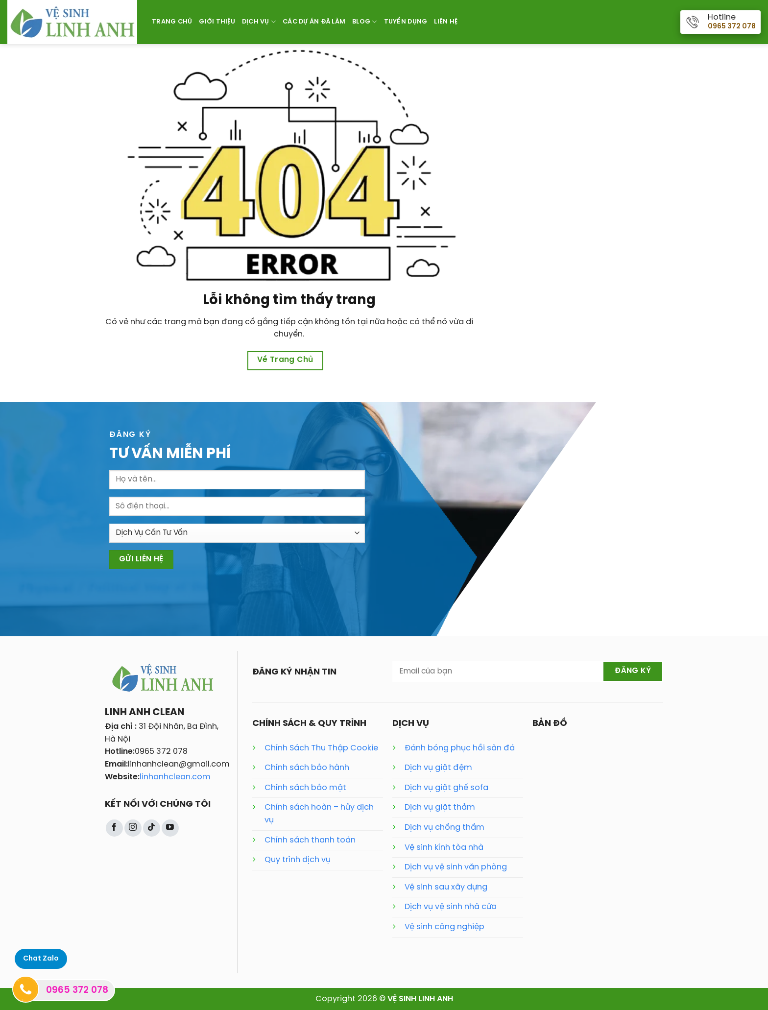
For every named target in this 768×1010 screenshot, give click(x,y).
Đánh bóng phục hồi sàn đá (460, 748)
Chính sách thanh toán (310, 840)
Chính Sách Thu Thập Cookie (321, 748)
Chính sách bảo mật (305, 788)
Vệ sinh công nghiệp (444, 927)
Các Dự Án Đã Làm (314, 22)
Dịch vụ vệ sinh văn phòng (456, 867)
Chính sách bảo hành (306, 768)
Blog (364, 21)
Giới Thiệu (217, 22)
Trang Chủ (172, 22)
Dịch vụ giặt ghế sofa (446, 788)
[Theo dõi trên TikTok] (151, 828)
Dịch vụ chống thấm (444, 827)
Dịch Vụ (259, 21)
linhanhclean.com (175, 777)
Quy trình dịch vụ (297, 860)
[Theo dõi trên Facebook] (114, 828)
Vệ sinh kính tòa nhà (444, 847)
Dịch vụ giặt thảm (440, 807)
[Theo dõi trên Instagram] (133, 828)
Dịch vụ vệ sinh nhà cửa (451, 907)
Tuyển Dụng (406, 22)
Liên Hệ (445, 22)
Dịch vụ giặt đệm (438, 768)
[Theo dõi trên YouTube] (170, 828)
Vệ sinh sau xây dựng (446, 887)
